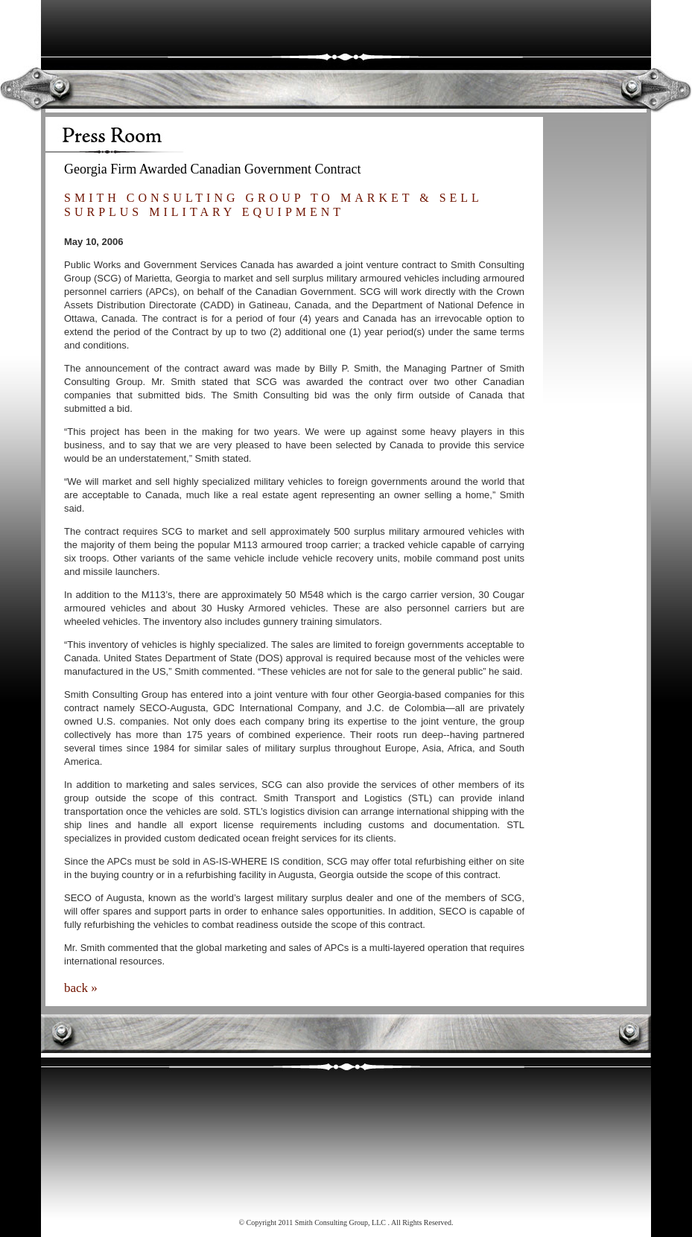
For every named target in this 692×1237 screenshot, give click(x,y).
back (76, 988)
